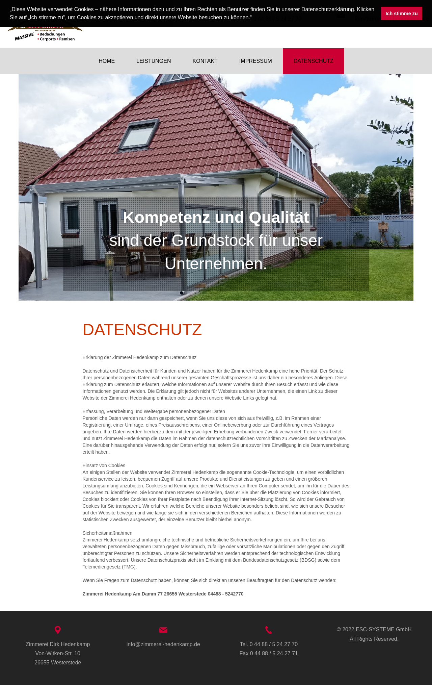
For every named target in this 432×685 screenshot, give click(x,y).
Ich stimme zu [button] (402, 13)
